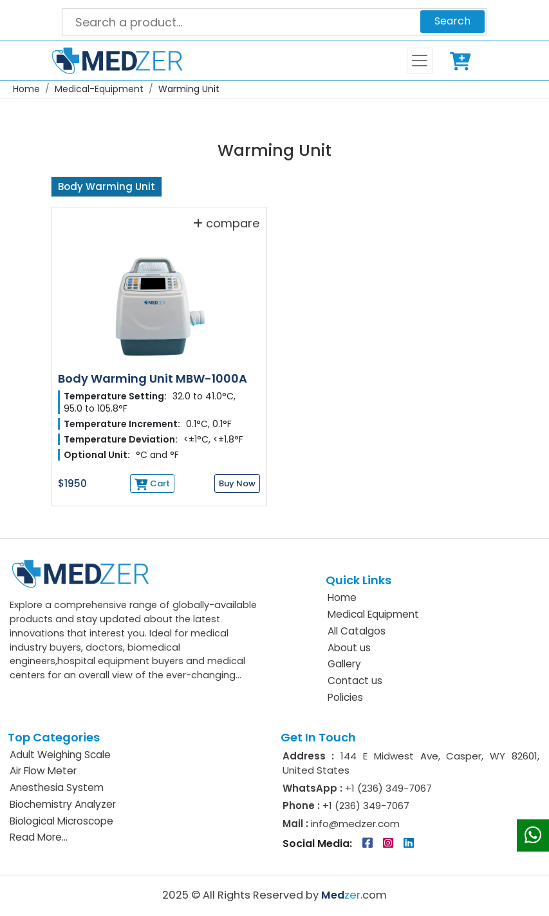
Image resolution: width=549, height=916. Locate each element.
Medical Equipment (373, 614)
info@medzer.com (354, 823)
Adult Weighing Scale (60, 754)
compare (226, 223)
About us (349, 647)
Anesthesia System (57, 787)
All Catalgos (357, 631)
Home (26, 88)
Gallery (344, 664)
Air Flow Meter (43, 771)
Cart (463, 60)
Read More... (39, 837)
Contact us (355, 680)
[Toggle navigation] (420, 60)
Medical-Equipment (99, 88)
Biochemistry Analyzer (63, 804)
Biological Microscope (61, 821)
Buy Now (237, 483)
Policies (345, 697)
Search (452, 21)
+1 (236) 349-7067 (388, 788)
